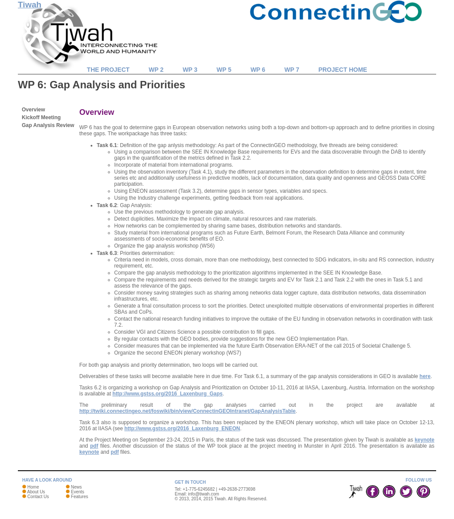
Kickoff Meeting (41, 117)
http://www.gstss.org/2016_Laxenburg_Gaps (167, 394)
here (425, 376)
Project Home (342, 69)
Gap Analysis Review (48, 125)
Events (78, 491)
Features (79, 496)
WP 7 (292, 69)
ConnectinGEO (338, 22)
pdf (94, 446)
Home (33, 487)
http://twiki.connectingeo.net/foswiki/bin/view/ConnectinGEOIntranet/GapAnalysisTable (187, 411)
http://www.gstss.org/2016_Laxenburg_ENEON (182, 428)
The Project (108, 69)
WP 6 (258, 69)
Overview (33, 110)
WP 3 (190, 69)
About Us (36, 491)
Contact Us (38, 496)
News (76, 487)
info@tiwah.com (203, 494)
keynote (424, 440)
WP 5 (224, 69)
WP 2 (156, 69)
